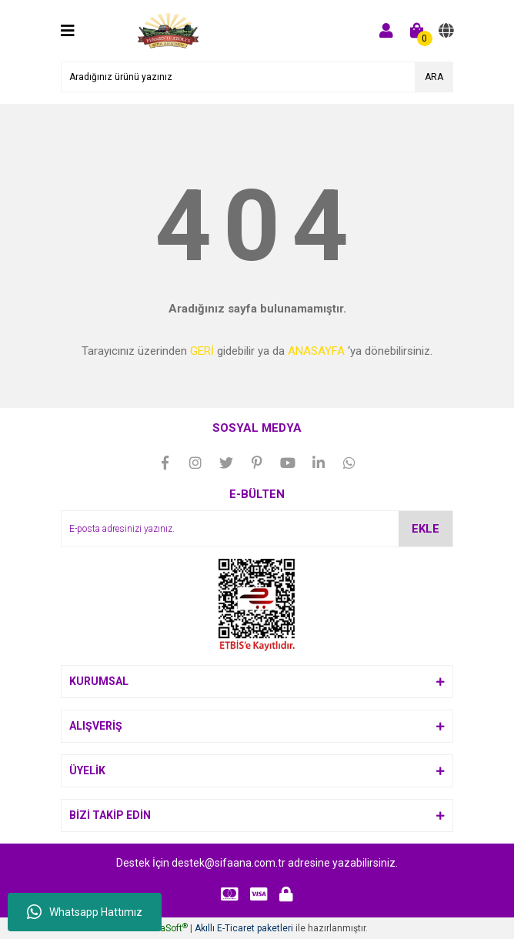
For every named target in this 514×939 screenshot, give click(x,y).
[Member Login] (386, 30)
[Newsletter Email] (257, 528)
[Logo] (168, 30)
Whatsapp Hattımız (84, 912)
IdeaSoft (167, 928)
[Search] (257, 77)
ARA (434, 77)
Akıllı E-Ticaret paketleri (244, 928)
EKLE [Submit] (425, 529)
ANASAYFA (316, 351)
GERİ (202, 351)
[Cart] (417, 30)
